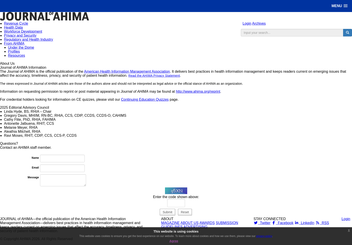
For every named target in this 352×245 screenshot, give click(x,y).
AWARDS (207, 223)
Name (35, 157)
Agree (173, 241)
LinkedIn (304, 223)
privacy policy (264, 236)
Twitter (261, 223)
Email (35, 167)
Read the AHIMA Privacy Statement (154, 75)
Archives (259, 23)
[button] (339, 6)
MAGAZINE (170, 223)
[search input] (292, 32)
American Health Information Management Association (127, 71)
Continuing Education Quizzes (145, 99)
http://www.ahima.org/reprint (198, 91)
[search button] (347, 32)
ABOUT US (190, 223)
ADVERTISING (195, 227)
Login (247, 23)
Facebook (283, 223)
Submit (167, 212)
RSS (322, 223)
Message (33, 177)
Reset (185, 212)
